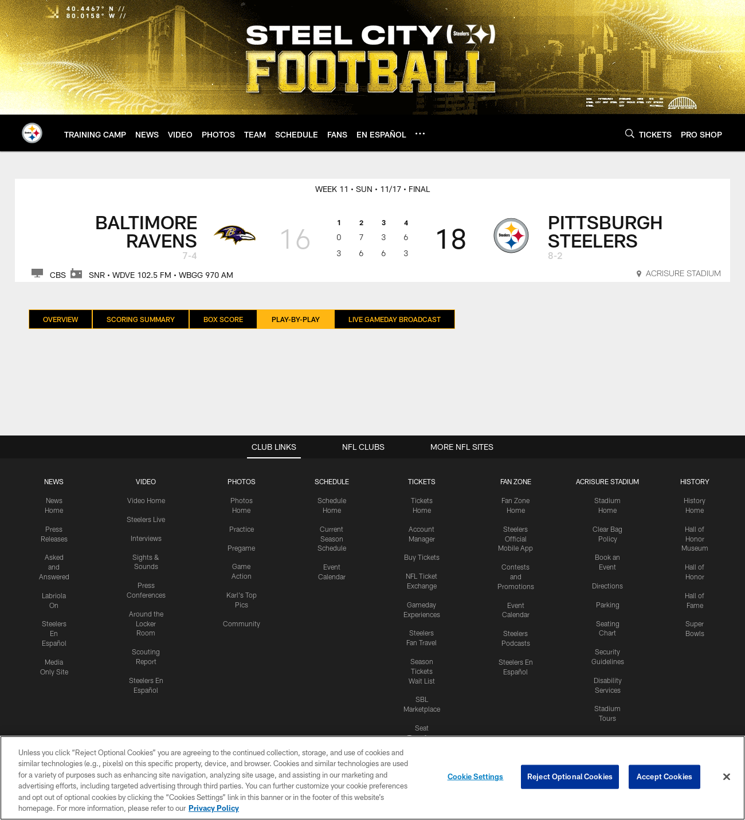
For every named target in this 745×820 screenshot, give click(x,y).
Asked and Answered (54, 566)
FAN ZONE (515, 481)
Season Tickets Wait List (422, 671)
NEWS (54, 481)
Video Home (146, 500)
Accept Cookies (664, 776)
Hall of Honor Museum (694, 538)
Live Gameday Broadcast (394, 319)
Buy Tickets (422, 557)
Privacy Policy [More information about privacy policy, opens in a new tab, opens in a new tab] (214, 808)
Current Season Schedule (331, 538)
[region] (372, 778)
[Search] (629, 133)
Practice (241, 529)
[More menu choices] (420, 133)
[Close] (726, 777)
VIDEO (146, 481)
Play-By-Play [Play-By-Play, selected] (296, 319)
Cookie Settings (476, 776)
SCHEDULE (332, 481)
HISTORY (694, 481)
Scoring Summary (141, 319)
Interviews (146, 538)
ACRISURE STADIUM (607, 481)
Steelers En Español (54, 633)
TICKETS (422, 481)
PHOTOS (242, 481)
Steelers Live (146, 519)
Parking (607, 605)
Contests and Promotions (515, 576)
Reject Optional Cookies (570, 776)
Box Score (223, 319)
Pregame (241, 548)
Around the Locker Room (146, 623)
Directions (607, 586)
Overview (60, 319)
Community (241, 623)
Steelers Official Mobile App (515, 538)
